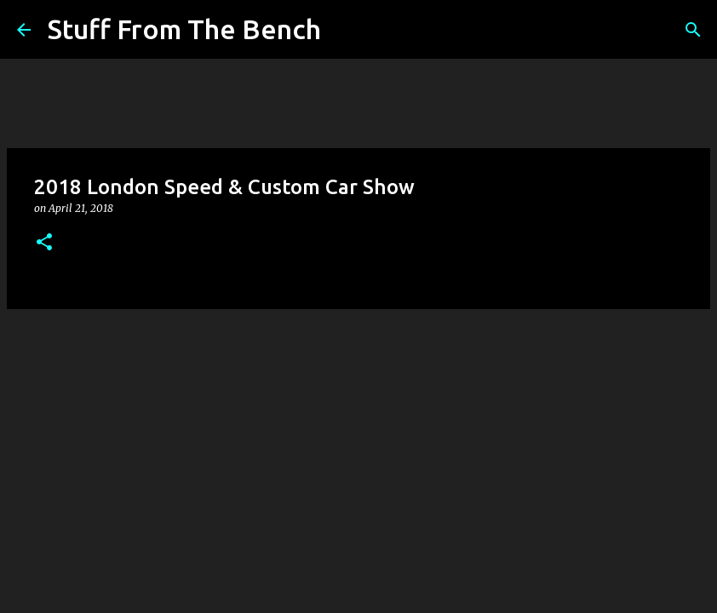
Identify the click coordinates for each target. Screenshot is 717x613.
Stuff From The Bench (184, 29)
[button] (44, 243)
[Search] (345, 29)
